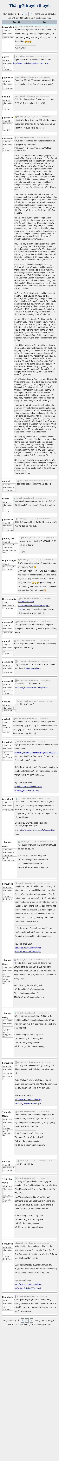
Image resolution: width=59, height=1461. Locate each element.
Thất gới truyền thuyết (29, 5)
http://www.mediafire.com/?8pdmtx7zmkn (31, 63)
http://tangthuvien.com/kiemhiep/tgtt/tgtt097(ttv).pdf (36, 752)
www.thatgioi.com (33, 668)
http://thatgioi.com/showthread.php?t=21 (32, 687)
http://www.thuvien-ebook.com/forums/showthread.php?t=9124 (33, 606)
